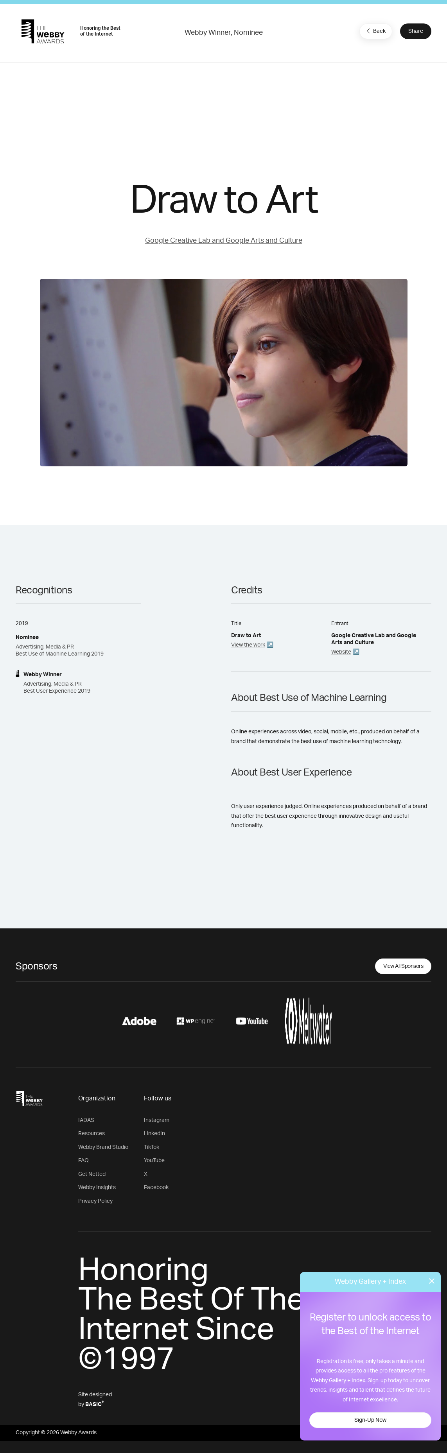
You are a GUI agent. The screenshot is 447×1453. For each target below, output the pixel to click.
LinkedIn (154, 1133)
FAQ (83, 1160)
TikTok (151, 1147)
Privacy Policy (95, 1201)
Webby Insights (97, 1187)
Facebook (156, 1187)
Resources (91, 1133)
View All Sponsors (403, 966)
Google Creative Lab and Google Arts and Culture (223, 240)
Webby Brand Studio (103, 1147)
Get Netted (92, 1174)
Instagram (156, 1120)
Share (415, 31)
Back (375, 31)
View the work (248, 645)
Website (341, 652)
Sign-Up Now (370, 1420)
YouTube (154, 1160)
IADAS (86, 1120)
